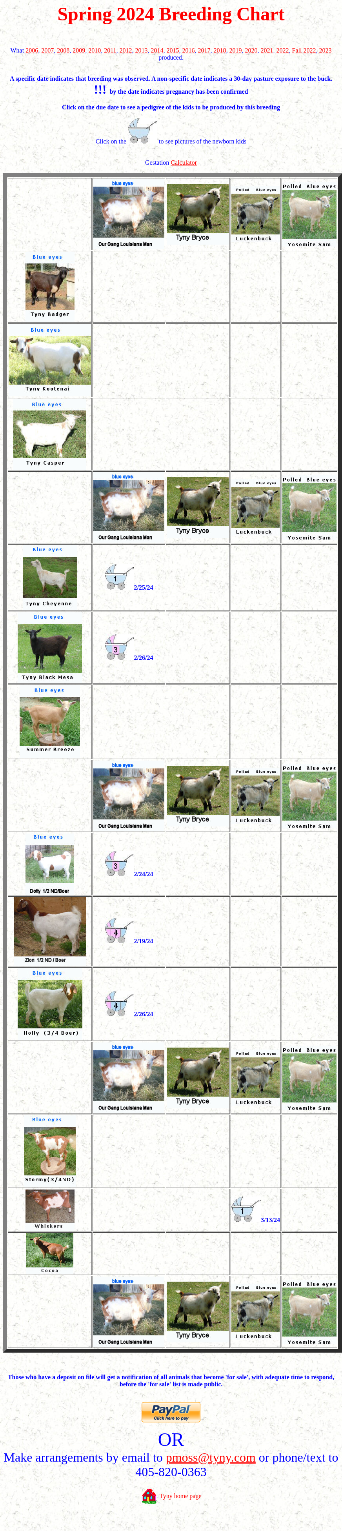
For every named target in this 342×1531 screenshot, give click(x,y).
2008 (63, 50)
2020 (251, 50)
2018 (220, 50)
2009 (79, 50)
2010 (94, 50)
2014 (157, 50)
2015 (173, 50)
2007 (47, 50)
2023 (325, 50)
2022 (283, 50)
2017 (204, 50)
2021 (267, 50)
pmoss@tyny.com (211, 1457)
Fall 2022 (304, 50)
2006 (31, 50)
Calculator (184, 162)
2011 (110, 50)
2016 (188, 50)
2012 (126, 50)
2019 (235, 50)
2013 (141, 50)
